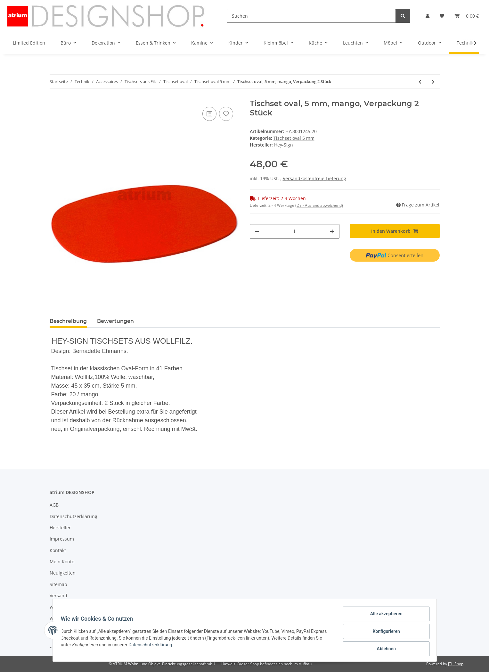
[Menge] (295, 231)
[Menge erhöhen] (332, 231)
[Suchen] (311, 16)
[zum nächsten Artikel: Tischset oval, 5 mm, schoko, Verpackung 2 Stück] (433, 81)
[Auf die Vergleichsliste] (209, 114)
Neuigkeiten (63, 573)
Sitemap (58, 584)
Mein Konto (62, 562)
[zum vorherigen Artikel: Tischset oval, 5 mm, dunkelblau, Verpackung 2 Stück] (420, 81)
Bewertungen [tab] (115, 321)
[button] (427, 16)
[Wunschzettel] (442, 16)
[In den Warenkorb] (395, 231)
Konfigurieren (384, 632)
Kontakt (58, 550)
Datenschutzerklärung (73, 516)
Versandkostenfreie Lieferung (314, 178)
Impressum (62, 539)
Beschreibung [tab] (68, 321)
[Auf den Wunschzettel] (226, 114)
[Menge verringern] (257, 231)
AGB (54, 505)
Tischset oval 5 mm (293, 138)
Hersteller (60, 528)
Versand (58, 595)
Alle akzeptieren (384, 615)
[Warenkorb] (466, 16)
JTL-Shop (455, 664)
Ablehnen (384, 649)
